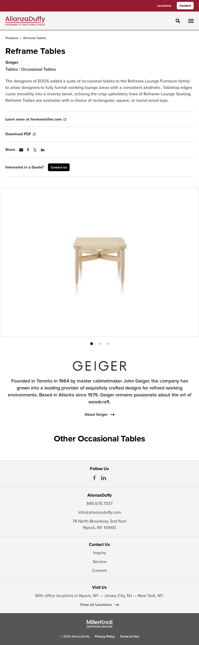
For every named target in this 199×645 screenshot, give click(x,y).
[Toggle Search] (178, 21)
